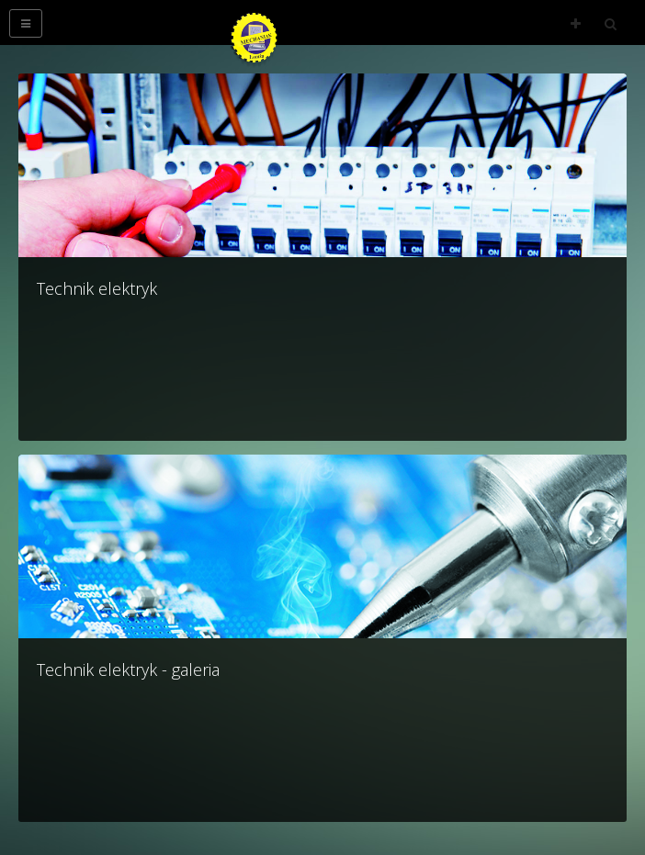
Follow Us (576, 24)
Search (611, 24)
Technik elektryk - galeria (128, 669)
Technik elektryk (97, 288)
